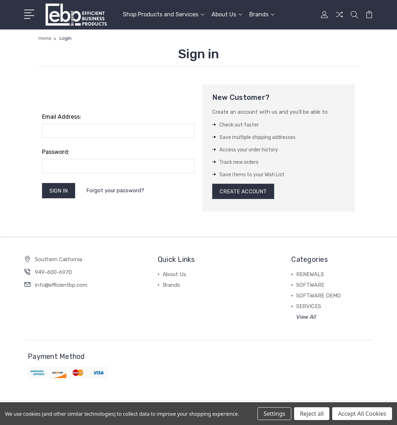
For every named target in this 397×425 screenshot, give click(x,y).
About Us (226, 14)
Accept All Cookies (362, 414)
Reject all (312, 414)
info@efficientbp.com (61, 285)
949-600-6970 (53, 272)
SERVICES (308, 306)
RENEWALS (310, 274)
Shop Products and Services (163, 14)
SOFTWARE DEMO (318, 296)
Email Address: (61, 116)
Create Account (243, 191)
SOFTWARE (310, 285)
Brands (262, 14)
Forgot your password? (116, 190)
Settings (274, 414)
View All (306, 317)
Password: (55, 152)
